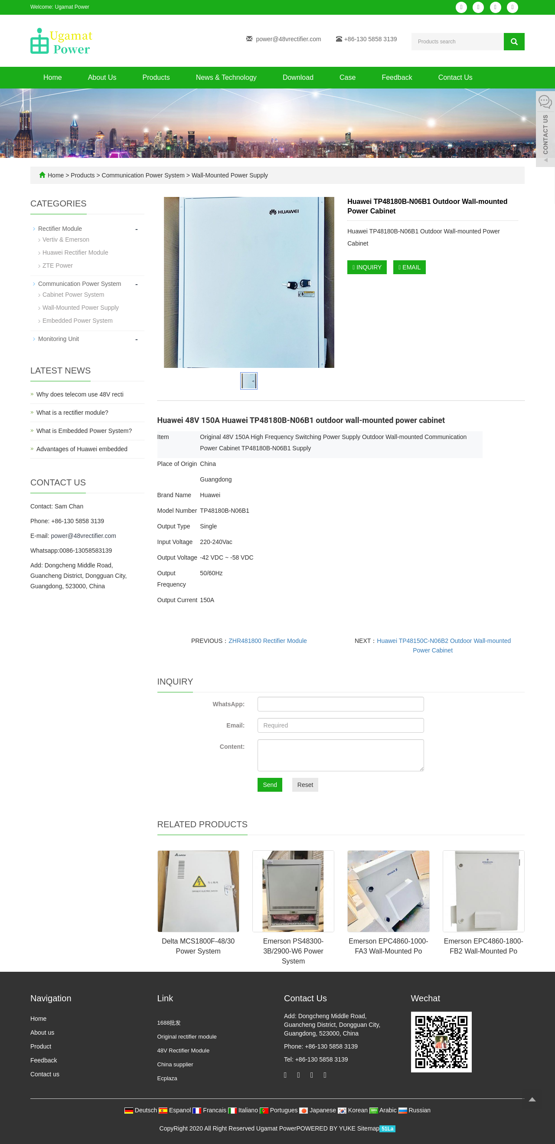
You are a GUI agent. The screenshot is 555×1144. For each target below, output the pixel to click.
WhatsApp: (228, 704)
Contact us (44, 1074)
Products (156, 77)
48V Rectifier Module (183, 1050)
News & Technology (226, 77)
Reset (305, 784)
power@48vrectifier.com (288, 39)
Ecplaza (167, 1078)
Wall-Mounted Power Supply (229, 175)
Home (52, 77)
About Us (102, 77)
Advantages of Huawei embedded (81, 449)
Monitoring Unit (58, 338)
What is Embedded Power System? (84, 430)
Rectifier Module (60, 228)
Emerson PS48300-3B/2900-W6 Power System (293, 951)
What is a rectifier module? (72, 412)
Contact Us (455, 77)
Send (270, 784)
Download (298, 77)
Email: (235, 725)
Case (348, 77)
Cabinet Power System (73, 294)
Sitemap (368, 1128)
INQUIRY (367, 267)
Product (40, 1046)
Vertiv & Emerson (65, 239)
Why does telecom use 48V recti (80, 394)
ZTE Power (57, 265)
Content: (232, 746)
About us (42, 1032)
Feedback (397, 77)
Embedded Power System (77, 320)
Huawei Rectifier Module (75, 252)
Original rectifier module (187, 1036)
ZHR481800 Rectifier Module (268, 640)
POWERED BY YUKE (326, 1128)
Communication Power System (143, 175)
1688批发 (169, 1022)
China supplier (175, 1064)
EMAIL (409, 267)
